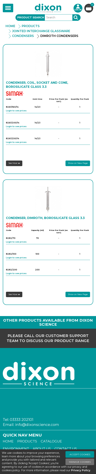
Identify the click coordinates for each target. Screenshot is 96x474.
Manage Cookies (80, 461)
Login (77, 8)
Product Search (30, 17)
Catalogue (51, 441)
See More (14, 163)
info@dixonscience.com (37, 424)
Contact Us (66, 449)
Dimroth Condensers (59, 36)
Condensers (23, 36)
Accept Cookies (80, 454)
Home (10, 26)
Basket (91, 5)
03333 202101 (21, 419)
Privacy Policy (80, 470)
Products (31, 26)
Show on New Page (78, 163)
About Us (42, 449)
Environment (16, 449)
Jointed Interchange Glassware (41, 31)
